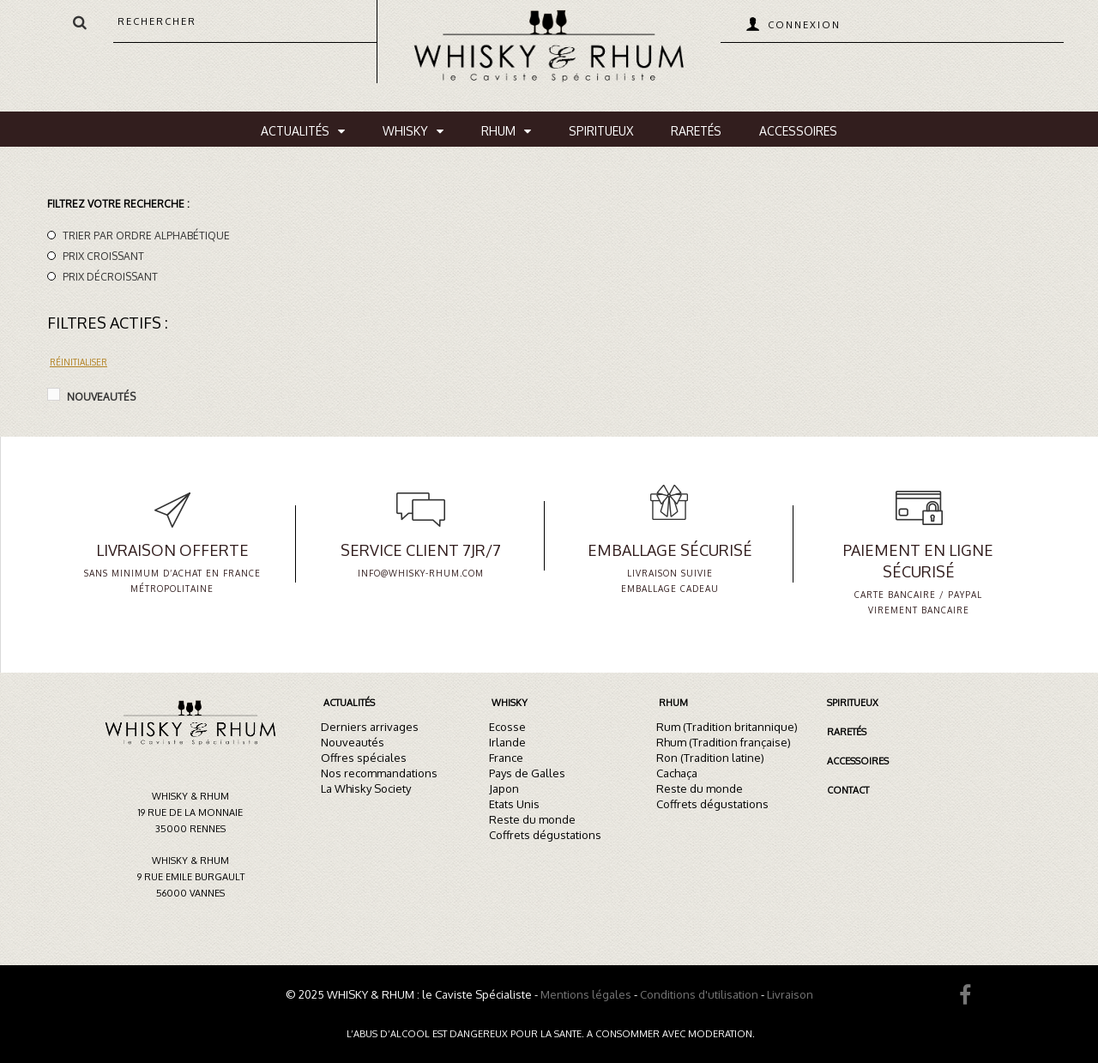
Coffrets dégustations (545, 835)
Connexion (804, 25)
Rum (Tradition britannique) (727, 727)
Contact (848, 790)
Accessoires (798, 131)
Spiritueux (601, 131)
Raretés (696, 131)
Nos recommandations (379, 773)
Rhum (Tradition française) (723, 742)
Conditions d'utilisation (699, 994)
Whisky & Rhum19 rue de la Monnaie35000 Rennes (190, 812)
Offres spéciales (364, 757)
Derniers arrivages (370, 727)
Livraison (790, 994)
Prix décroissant (110, 276)
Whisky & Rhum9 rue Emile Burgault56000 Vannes (190, 877)
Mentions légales (585, 994)
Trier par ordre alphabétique (146, 235)
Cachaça (676, 773)
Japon (504, 788)
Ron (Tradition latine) (710, 757)
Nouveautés (101, 396)
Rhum (498, 131)
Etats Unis (514, 804)
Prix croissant (103, 256)
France (506, 757)
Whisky (405, 131)
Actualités (295, 131)
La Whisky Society (366, 788)
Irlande (507, 742)
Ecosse (507, 727)
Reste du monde (532, 819)
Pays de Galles (527, 773)
